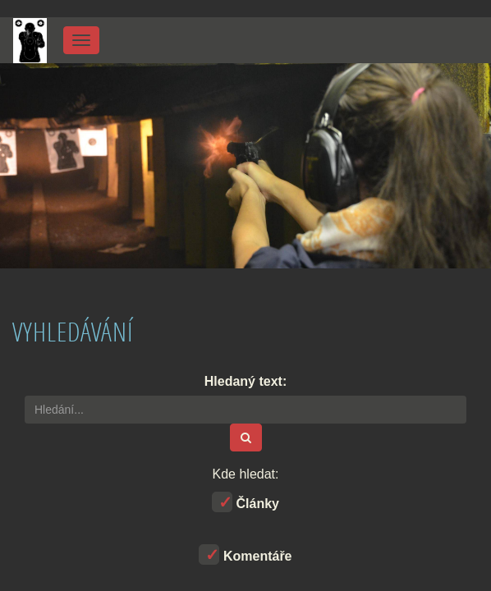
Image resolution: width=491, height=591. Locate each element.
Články (245, 502)
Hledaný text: (245, 381)
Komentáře (245, 554)
